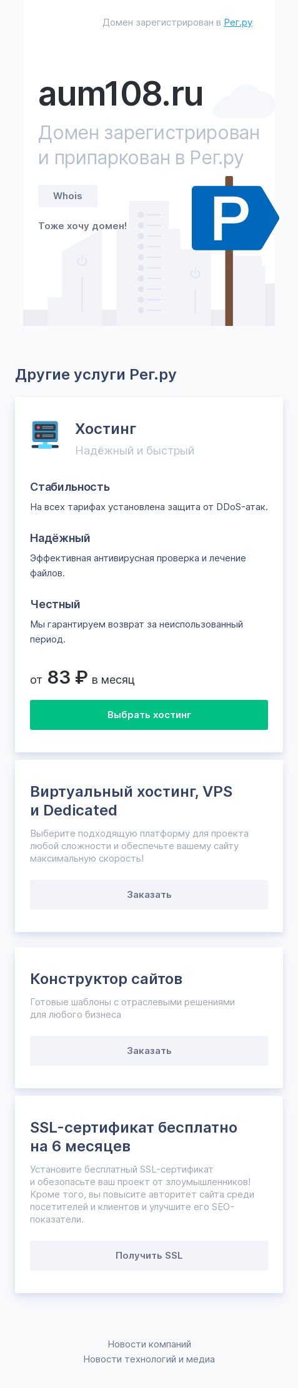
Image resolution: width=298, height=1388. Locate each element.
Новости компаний (149, 1344)
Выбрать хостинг (149, 715)
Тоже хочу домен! (82, 226)
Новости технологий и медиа (149, 1359)
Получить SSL (149, 1255)
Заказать (149, 894)
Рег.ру (238, 22)
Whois (67, 196)
